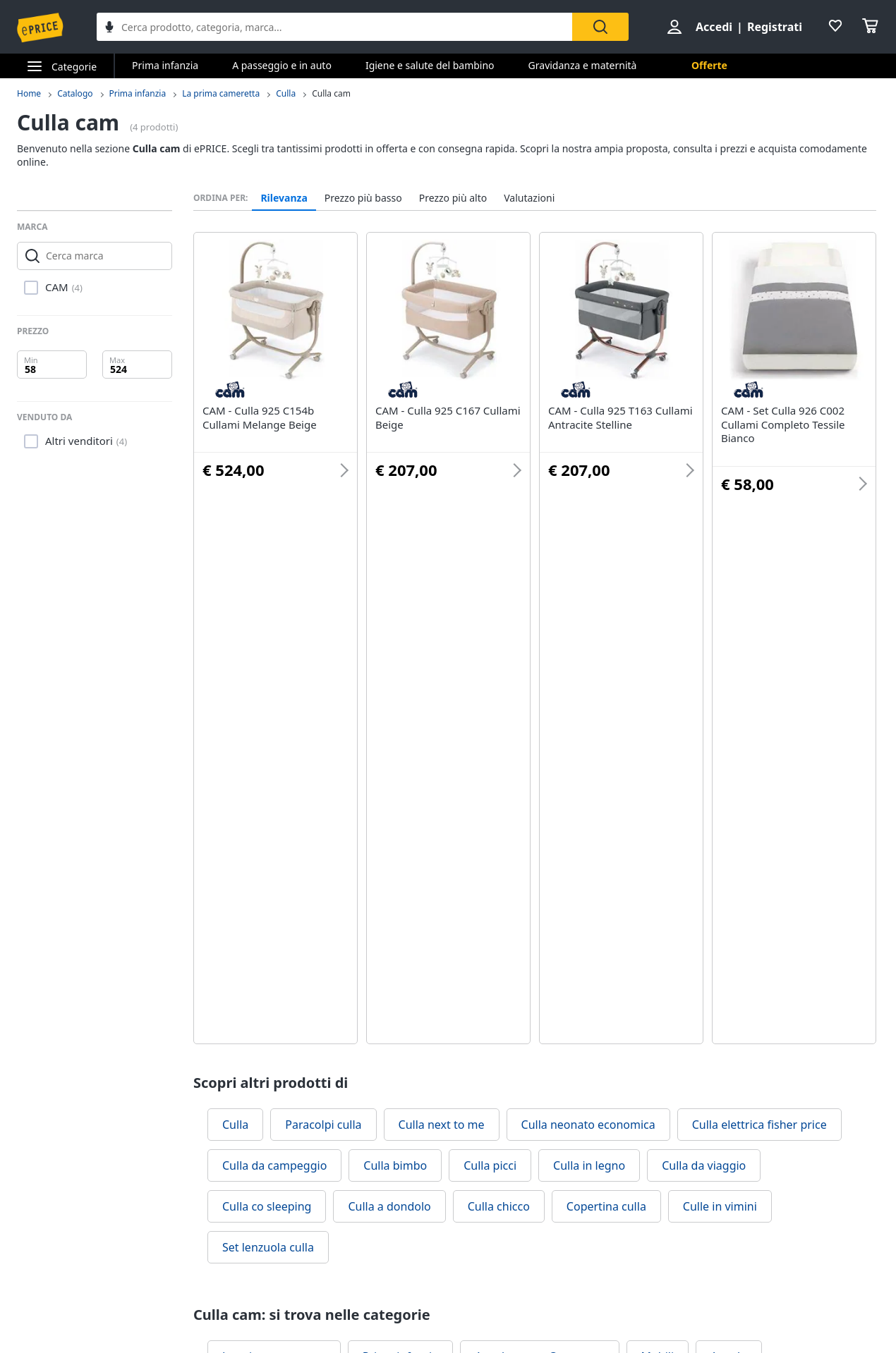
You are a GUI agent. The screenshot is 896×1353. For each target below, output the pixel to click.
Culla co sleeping (266, 1206)
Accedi (714, 27)
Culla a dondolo (389, 1206)
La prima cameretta (221, 93)
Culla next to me (442, 1124)
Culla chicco (499, 1206)
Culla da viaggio (704, 1165)
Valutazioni (529, 198)
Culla (286, 93)
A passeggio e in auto (282, 65)
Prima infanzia (165, 65)
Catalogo (74, 93)
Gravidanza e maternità (582, 65)
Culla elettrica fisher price (759, 1124)
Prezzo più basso (363, 198)
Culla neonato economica (588, 1124)
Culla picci (490, 1165)
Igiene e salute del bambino (430, 65)
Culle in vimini (720, 1206)
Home (29, 93)
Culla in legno (589, 1165)
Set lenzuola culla (268, 1247)
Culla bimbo (395, 1165)
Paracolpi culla (323, 1124)
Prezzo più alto (453, 198)
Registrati (774, 27)
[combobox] (334, 27)
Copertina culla (606, 1206)
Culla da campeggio (274, 1165)
